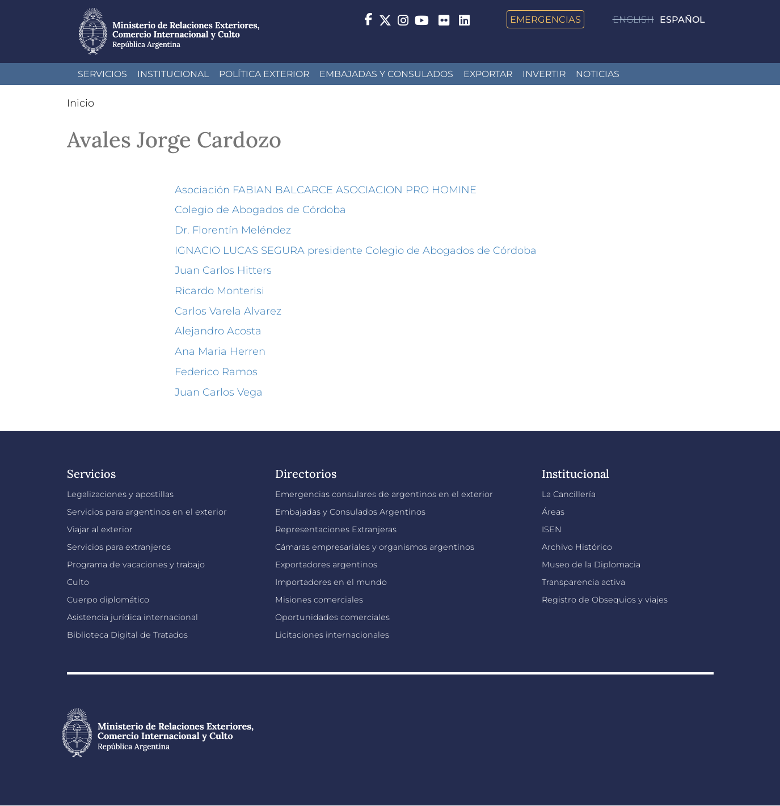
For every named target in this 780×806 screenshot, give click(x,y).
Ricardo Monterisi (219, 291)
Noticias (597, 74)
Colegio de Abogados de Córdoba (260, 209)
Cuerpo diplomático (108, 600)
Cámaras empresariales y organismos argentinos (374, 547)
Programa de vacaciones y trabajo (136, 564)
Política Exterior (264, 74)
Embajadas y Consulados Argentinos (350, 512)
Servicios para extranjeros (119, 547)
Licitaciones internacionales (332, 635)
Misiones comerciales (319, 600)
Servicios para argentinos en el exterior (147, 512)
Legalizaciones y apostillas (120, 494)
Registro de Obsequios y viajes (605, 600)
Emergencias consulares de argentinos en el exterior (384, 494)
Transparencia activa (583, 582)
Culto (78, 582)
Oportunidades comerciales (332, 617)
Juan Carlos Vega (219, 392)
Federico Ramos (216, 372)
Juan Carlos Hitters (223, 270)
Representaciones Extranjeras (336, 529)
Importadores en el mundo (331, 582)
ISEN (552, 529)
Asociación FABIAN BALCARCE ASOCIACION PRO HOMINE (326, 190)
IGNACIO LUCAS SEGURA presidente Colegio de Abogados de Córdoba (356, 250)
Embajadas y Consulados (386, 74)
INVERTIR (544, 74)
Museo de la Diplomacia (591, 564)
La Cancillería (569, 494)
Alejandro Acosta (218, 331)
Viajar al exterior (100, 529)
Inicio (80, 103)
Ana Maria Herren (220, 351)
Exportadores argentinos (326, 564)
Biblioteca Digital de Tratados (127, 635)
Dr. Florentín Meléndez (233, 230)
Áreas (553, 512)
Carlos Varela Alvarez (228, 311)
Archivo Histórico (577, 547)
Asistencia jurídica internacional (132, 617)
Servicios (102, 74)
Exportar (487, 74)
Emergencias (545, 19)
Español (682, 19)
